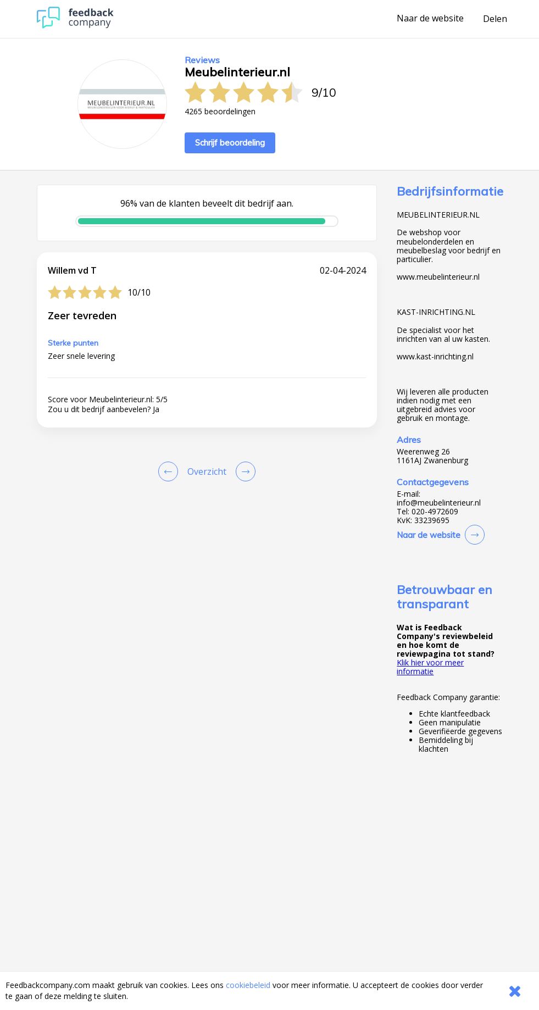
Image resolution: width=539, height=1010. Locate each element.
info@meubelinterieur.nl (439, 502)
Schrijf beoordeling (230, 142)
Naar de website (430, 18)
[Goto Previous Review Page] (170, 471)
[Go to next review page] (243, 471)
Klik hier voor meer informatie (430, 666)
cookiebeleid (248, 985)
